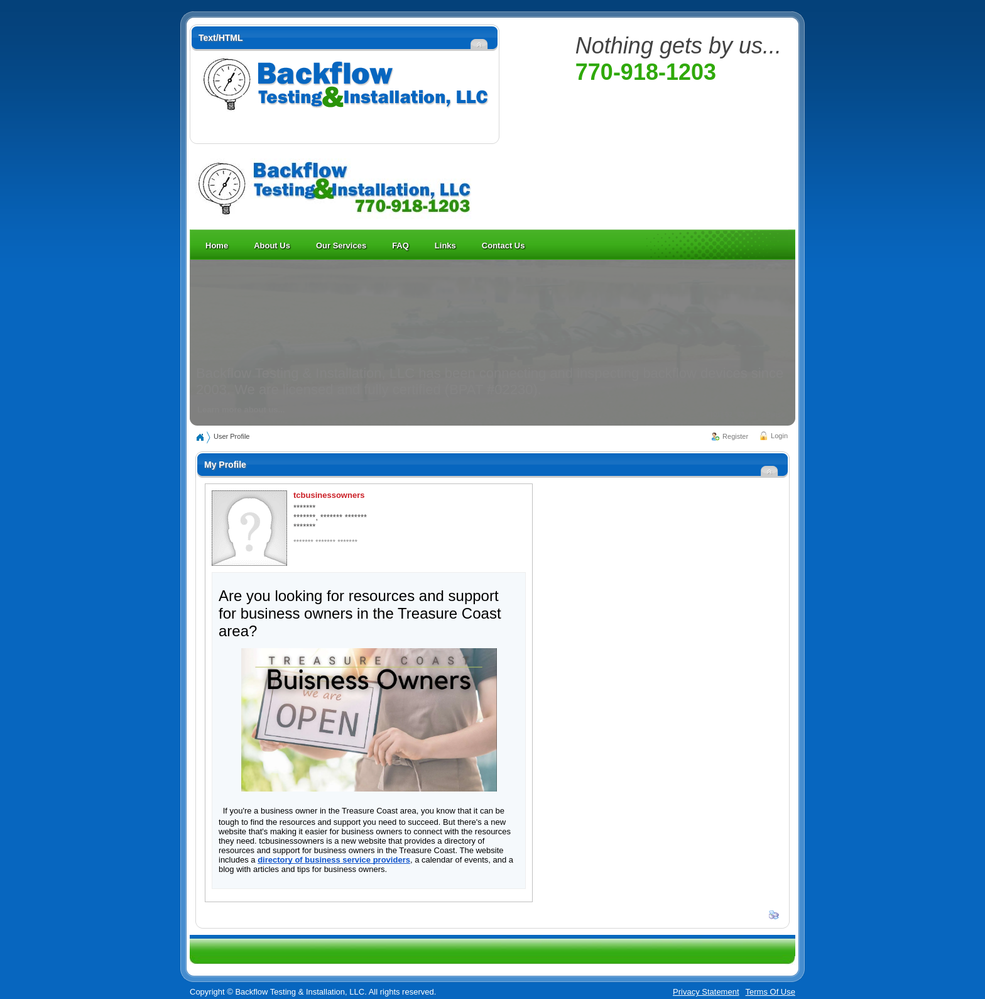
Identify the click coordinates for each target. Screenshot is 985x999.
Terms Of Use (770, 991)
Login (779, 435)
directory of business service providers (334, 859)
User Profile (231, 436)
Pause (775, 414)
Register (735, 436)
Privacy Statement (706, 991)
